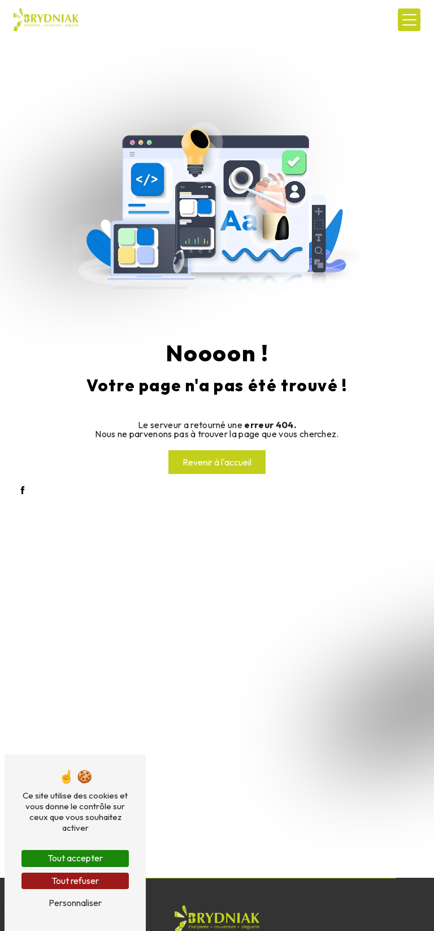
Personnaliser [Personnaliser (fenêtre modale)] (75, 902)
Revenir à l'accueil (217, 462)
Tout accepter (75, 858)
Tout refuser (75, 880)
